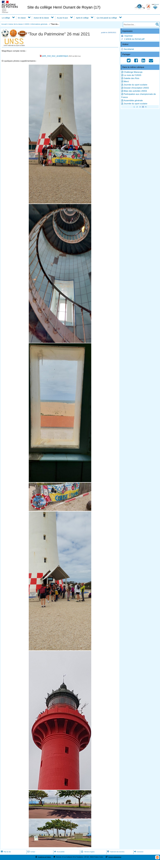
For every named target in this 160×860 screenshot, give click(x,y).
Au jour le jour (62, 18)
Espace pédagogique (114, 857)
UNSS (27, 24)
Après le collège (82, 18)
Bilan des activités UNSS (135, 91)
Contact (31, 851)
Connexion (138, 851)
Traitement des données (115, 851)
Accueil (4, 24)
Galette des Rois (131, 78)
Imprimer (128, 36)
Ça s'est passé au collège (107, 18)
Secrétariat (129, 49)
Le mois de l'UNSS (132, 75)
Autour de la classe (41, 18)
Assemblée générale (133, 100)
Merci (126, 81)
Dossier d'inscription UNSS (136, 88)
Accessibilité (59, 851)
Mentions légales (87, 851)
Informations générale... (40, 24)
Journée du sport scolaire (135, 85)
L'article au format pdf (134, 39)
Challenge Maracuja (133, 72)
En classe (22, 18)
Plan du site (5, 851)
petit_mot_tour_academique (55, 56)
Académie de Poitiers (44, 857)
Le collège (6, 18)
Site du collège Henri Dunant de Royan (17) (63, 7)
